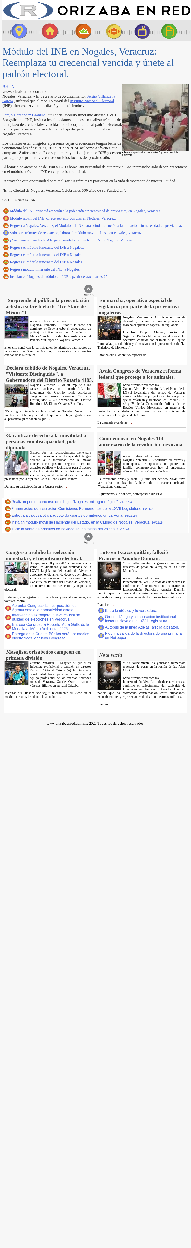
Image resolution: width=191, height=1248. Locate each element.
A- (13, 87)
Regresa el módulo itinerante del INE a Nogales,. (47, 247)
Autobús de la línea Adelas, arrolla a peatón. (142, 627)
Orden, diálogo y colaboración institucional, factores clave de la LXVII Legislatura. (141, 619)
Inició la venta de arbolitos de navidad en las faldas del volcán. (70, 529)
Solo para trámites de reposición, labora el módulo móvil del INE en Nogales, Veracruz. (76, 233)
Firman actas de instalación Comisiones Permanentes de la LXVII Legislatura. (83, 509)
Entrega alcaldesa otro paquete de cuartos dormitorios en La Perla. (74, 515)
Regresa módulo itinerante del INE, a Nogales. (45, 269)
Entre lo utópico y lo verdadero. (131, 611)
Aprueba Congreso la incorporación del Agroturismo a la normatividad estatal (45, 608)
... (38, 355)
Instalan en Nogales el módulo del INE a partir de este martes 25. (59, 277)
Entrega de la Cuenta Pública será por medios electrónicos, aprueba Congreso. (50, 636)
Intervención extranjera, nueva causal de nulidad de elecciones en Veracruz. (46, 617)
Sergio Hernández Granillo (23, 115)
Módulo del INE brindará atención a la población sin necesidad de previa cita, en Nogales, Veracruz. (85, 211)
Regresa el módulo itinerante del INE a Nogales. (46, 255)
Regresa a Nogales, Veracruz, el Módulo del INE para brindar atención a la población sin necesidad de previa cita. (96, 226)
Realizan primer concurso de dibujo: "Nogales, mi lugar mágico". (71, 502)
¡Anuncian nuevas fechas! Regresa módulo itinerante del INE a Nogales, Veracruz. (72, 240)
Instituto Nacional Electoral (92, 101)
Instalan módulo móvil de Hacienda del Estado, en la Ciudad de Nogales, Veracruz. (87, 522)
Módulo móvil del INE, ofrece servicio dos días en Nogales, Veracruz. (63, 218)
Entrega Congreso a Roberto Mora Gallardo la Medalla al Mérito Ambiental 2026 (50, 626)
